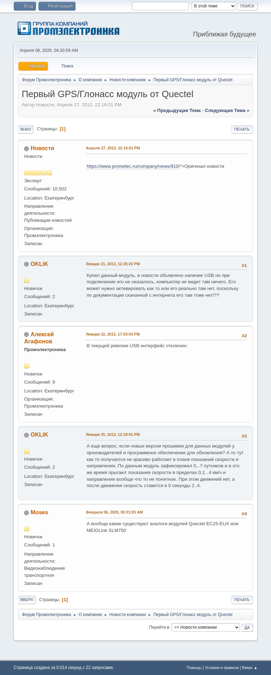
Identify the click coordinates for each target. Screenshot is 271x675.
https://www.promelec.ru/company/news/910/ (133, 166)
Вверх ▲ (250, 667)
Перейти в (159, 627)
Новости (42, 148)
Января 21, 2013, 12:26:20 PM (113, 264)
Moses (39, 512)
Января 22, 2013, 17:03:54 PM (113, 334)
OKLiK (39, 264)
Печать (242, 129)
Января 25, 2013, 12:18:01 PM (113, 434)
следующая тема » (227, 110)
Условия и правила (222, 667)
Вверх (26, 600)
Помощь (194, 667)
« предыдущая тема (177, 110)
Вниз (25, 129)
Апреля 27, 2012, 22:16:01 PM (113, 148)
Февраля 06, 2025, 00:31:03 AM (114, 512)
